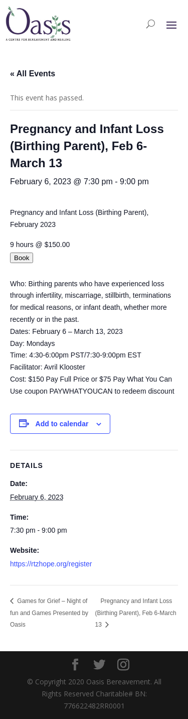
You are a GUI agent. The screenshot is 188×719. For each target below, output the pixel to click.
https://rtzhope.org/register (51, 564)
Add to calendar (62, 424)
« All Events (32, 73)
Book (21, 258)
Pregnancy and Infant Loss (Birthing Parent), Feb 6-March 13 (135, 613)
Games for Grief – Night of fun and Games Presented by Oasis (49, 613)
